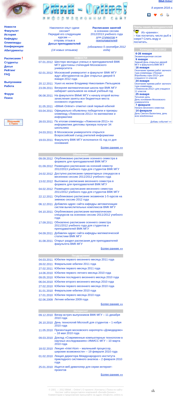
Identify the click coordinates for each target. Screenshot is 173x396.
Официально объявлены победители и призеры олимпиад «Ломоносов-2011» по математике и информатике (85, 113)
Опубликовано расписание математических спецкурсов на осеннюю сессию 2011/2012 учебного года (88, 214)
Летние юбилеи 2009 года (71, 299)
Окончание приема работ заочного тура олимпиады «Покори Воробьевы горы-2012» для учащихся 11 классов (153, 74)
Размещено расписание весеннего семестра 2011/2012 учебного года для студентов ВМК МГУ (86, 190)
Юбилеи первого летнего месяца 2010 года (82, 272)
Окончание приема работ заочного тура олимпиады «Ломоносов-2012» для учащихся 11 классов (153, 87)
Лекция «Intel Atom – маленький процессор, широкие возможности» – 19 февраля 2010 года (85, 350)
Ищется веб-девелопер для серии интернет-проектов (83, 368)
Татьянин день (142, 97)
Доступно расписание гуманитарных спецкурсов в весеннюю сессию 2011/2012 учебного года (87, 175)
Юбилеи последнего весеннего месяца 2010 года (86, 277)
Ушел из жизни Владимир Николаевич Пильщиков (87, 83)
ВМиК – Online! (73, 389)
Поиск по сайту (115, 389)
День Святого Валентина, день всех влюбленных (151, 114)
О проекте (88, 389)
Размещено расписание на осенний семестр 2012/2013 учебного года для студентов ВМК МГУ (86, 167)
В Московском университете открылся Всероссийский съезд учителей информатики (84, 134)
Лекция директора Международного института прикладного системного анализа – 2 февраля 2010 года (88, 359)
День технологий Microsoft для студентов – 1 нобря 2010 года (87, 324)
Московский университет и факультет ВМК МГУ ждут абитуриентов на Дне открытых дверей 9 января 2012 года (85, 75)
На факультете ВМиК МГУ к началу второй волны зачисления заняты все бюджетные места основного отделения (86, 98)
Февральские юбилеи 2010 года (75, 290)
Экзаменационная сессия (148, 56)
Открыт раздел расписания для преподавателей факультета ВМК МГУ (86, 242)
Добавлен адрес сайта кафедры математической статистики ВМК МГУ (86, 234)
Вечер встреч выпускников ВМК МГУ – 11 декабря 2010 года (87, 316)
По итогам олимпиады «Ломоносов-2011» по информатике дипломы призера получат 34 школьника (83, 124)
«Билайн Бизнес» (107, 392)
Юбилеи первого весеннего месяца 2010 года (84, 286)
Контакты (100, 389)
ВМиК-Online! (166, 1)
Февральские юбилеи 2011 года (75, 263)
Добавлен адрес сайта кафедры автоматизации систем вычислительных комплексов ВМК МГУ (85, 205)
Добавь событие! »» (160, 121)
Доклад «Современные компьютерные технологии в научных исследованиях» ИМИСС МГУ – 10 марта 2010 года (88, 341)
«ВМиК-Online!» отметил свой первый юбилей (84, 106)
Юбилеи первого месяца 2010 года (77, 295)
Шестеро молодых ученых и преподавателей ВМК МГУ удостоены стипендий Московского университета (87, 65)
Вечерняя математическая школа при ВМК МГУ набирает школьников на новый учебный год (85, 89)
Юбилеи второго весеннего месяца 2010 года (84, 281)
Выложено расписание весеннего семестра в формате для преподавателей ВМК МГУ (84, 183)
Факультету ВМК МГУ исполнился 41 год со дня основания (85, 141)
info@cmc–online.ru (113, 394)
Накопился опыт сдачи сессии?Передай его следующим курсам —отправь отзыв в (64, 35)
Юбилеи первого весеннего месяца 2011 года (84, 259)
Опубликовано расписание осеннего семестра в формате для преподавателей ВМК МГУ (85, 160)
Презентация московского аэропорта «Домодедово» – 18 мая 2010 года (88, 331)
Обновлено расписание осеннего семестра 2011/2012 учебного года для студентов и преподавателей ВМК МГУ (82, 225)
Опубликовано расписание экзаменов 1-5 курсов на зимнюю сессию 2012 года (88, 198)
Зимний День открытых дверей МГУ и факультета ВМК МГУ (151, 63)
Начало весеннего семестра (149, 107)
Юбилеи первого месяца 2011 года (77, 268)
